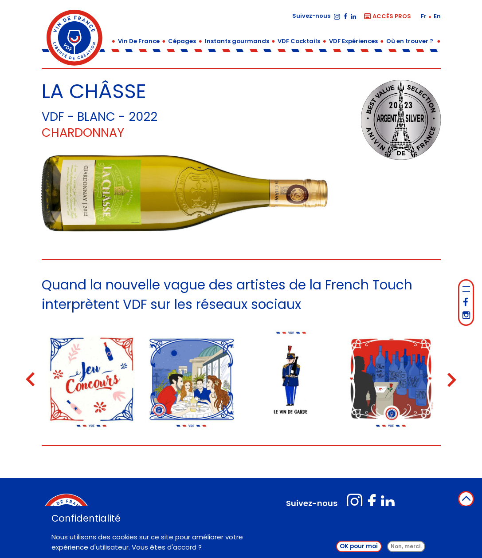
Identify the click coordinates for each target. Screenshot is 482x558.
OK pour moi (359, 546)
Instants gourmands (237, 41)
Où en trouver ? (409, 41)
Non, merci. (406, 546)
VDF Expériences (353, 41)
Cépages (182, 41)
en (437, 16)
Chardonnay (83, 132)
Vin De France (139, 41)
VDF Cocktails (299, 41)
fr (424, 16)
